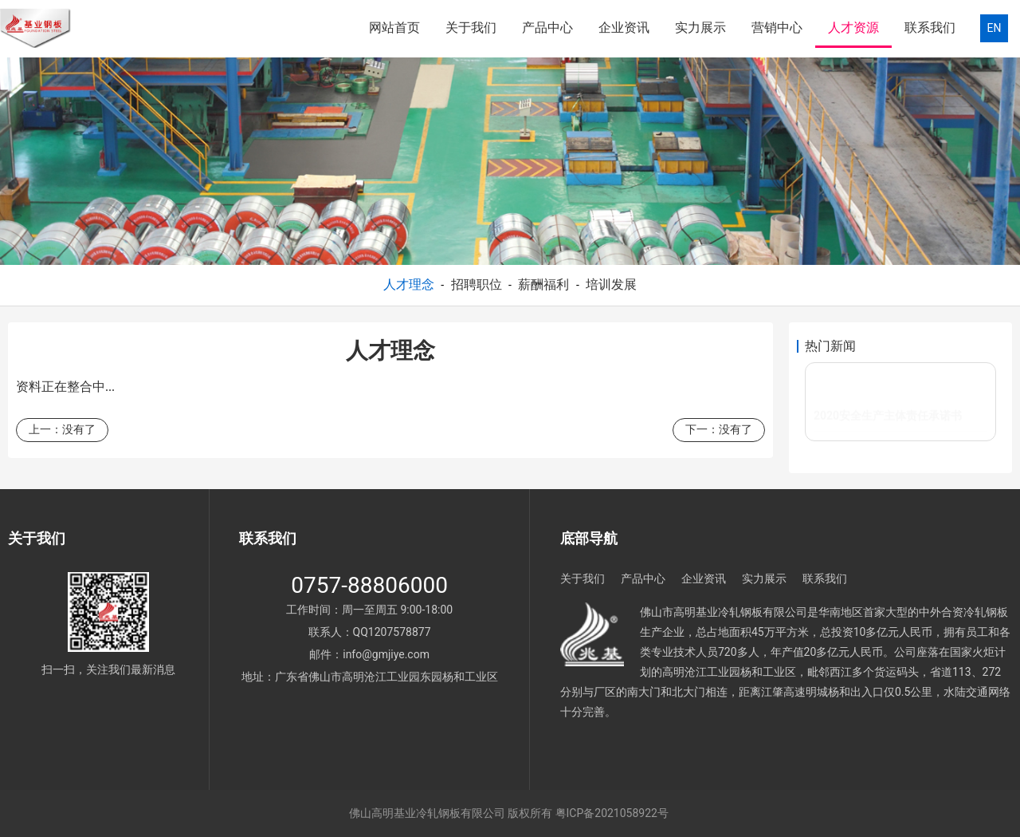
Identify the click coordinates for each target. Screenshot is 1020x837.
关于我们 (470, 27)
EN (994, 28)
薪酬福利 (543, 284)
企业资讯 (623, 27)
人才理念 (408, 284)
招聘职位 (476, 284)
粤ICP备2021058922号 (612, 813)
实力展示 (700, 27)
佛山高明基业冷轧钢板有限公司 (427, 813)
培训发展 (611, 284)
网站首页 (394, 27)
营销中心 (776, 27)
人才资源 (853, 27)
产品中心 (547, 27)
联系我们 (929, 27)
